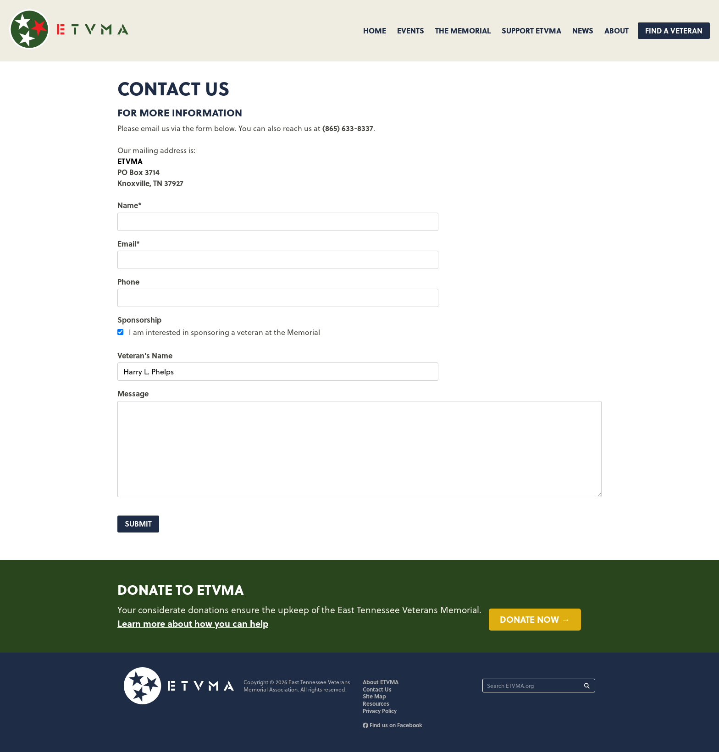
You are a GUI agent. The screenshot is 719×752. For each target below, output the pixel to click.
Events (410, 30)
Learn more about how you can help (192, 623)
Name (129, 205)
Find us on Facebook (392, 725)
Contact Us (377, 689)
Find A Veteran (673, 30)
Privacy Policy (380, 711)
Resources (376, 703)
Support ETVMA (531, 30)
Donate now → (535, 619)
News (582, 30)
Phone (128, 281)
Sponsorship (139, 319)
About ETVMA (380, 682)
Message (133, 393)
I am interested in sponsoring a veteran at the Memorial (224, 332)
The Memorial (463, 30)
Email (128, 243)
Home (374, 30)
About (616, 30)
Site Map (374, 696)
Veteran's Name (144, 355)
